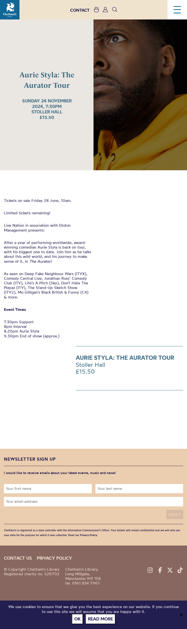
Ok (77, 619)
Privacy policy (54, 558)
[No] (180, 614)
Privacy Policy (88, 535)
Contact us (18, 558)
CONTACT (80, 10)
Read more (100, 619)
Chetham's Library (9, 9)
